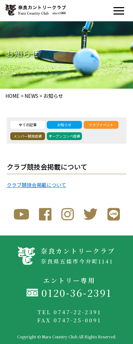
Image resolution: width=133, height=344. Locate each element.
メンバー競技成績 (27, 136)
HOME (12, 95)
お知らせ (53, 95)
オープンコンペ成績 (64, 136)
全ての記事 (28, 124)
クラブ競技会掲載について (36, 184)
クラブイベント (101, 124)
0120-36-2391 (76, 293)
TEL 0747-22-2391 (69, 312)
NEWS (31, 95)
